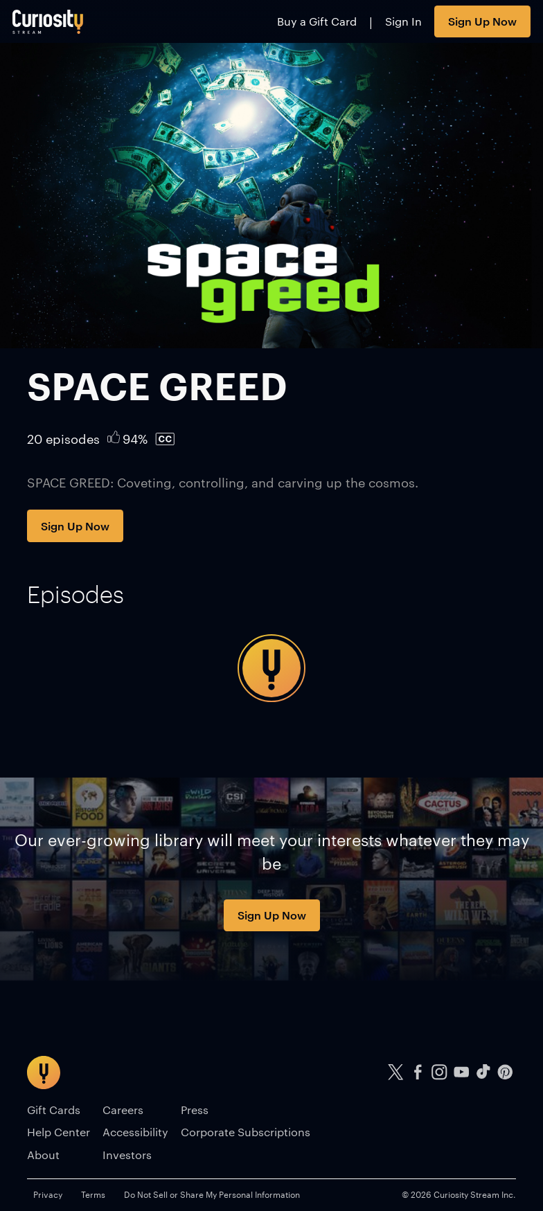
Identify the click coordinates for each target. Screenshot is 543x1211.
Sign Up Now (482, 20)
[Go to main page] (48, 21)
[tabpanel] (271, 668)
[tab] (75, 594)
